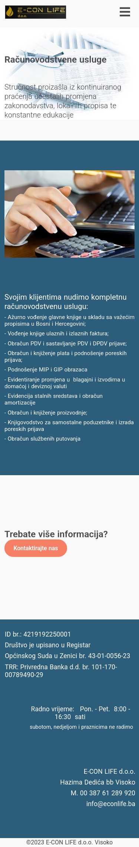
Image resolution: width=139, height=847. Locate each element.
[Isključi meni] (104, 12)
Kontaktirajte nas (35, 547)
